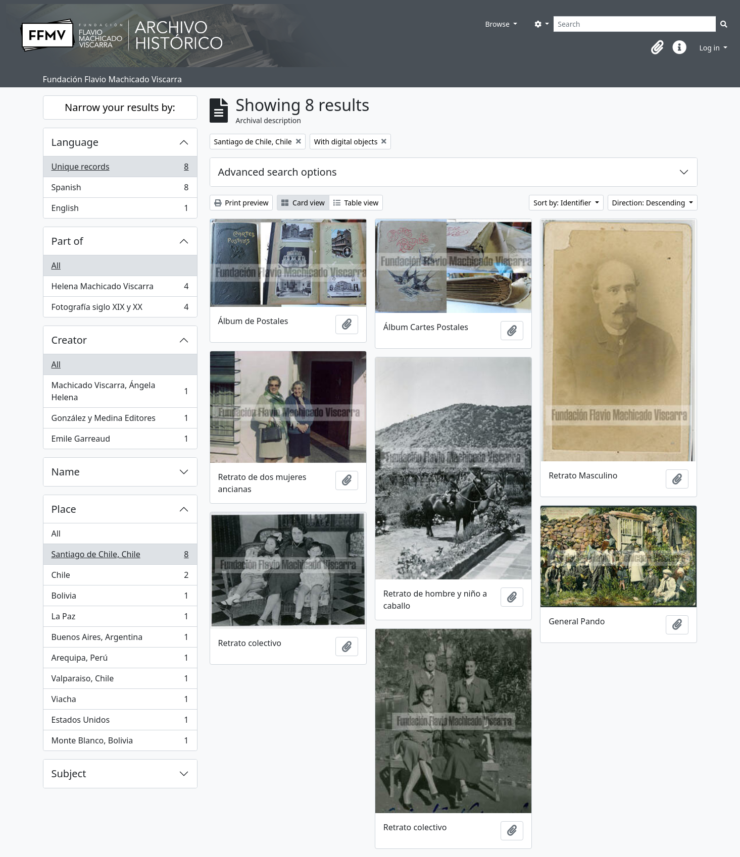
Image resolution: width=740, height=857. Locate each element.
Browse (498, 24)
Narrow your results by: (120, 107)
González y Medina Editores (120, 420)
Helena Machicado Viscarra (120, 288)
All (56, 265)
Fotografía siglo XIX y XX (120, 309)
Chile (120, 577)
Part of (67, 241)
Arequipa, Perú (120, 660)
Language (75, 142)
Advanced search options (277, 172)
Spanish (120, 189)
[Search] (634, 24)
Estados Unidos (120, 722)
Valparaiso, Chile (120, 680)
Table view (355, 202)
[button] (657, 47)
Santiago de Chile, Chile (120, 556)
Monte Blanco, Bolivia (120, 742)
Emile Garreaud (120, 441)
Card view (302, 202)
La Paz (120, 618)
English (120, 210)
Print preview (241, 202)
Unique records (120, 168)
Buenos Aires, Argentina (120, 639)
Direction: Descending (649, 202)
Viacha (120, 701)
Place (64, 509)
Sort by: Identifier (563, 202)
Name (66, 471)
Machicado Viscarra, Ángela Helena (120, 391)
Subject (69, 773)
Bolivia (120, 598)
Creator (69, 340)
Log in (710, 47)
